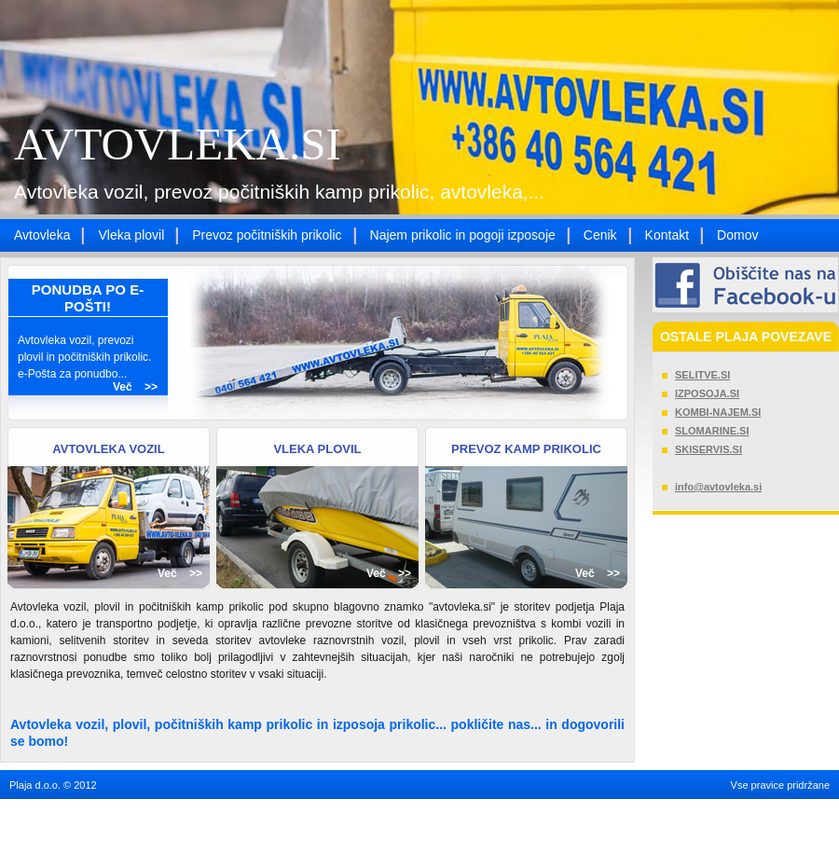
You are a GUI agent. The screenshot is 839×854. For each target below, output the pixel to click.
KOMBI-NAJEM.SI (718, 412)
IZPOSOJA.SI (707, 393)
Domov (737, 234)
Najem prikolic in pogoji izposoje (463, 234)
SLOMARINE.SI (712, 430)
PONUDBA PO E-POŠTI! (88, 298)
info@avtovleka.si (718, 486)
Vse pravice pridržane (780, 785)
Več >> (135, 386)
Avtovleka (42, 234)
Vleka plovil (131, 234)
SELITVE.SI (702, 374)
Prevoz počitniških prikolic (266, 234)
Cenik (600, 234)
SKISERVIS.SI (708, 449)
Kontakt (667, 234)
